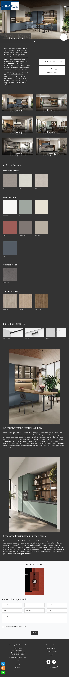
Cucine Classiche (51, 648)
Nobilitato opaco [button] (10, 197)
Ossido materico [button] (10, 265)
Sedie (17, 661)
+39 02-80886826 (18, 654)
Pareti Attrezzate (51, 651)
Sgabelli (17, 667)
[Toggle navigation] (65, 6)
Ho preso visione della (15, 626)
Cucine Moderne (51, 645)
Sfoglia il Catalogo (52, 61)
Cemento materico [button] (11, 171)
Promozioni (17, 671)
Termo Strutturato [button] (11, 291)
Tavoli (18, 664)
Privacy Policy (22, 626)
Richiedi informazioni (52, 70)
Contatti (51, 655)
